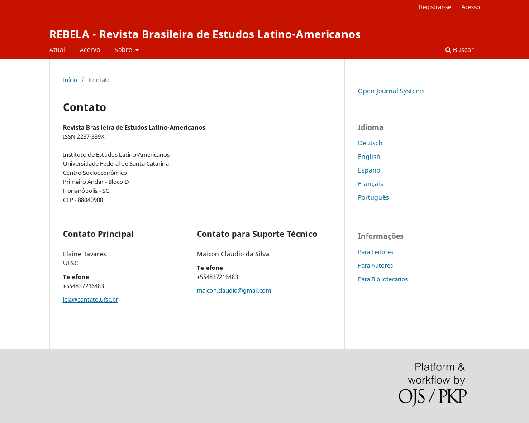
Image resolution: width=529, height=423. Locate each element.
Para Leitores (375, 252)
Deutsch (370, 143)
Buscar (459, 49)
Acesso (471, 7)
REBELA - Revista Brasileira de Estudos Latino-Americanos (205, 33)
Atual (57, 49)
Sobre (124, 49)
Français (370, 183)
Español (370, 170)
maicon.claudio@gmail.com (234, 290)
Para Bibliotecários (383, 279)
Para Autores (375, 265)
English (369, 156)
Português (373, 197)
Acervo (90, 49)
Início (70, 80)
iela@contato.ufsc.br (90, 299)
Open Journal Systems (391, 91)
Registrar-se (435, 7)
